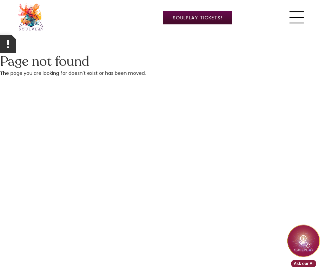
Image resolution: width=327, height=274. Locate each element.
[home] (31, 17)
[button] (297, 17)
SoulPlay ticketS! (197, 17)
